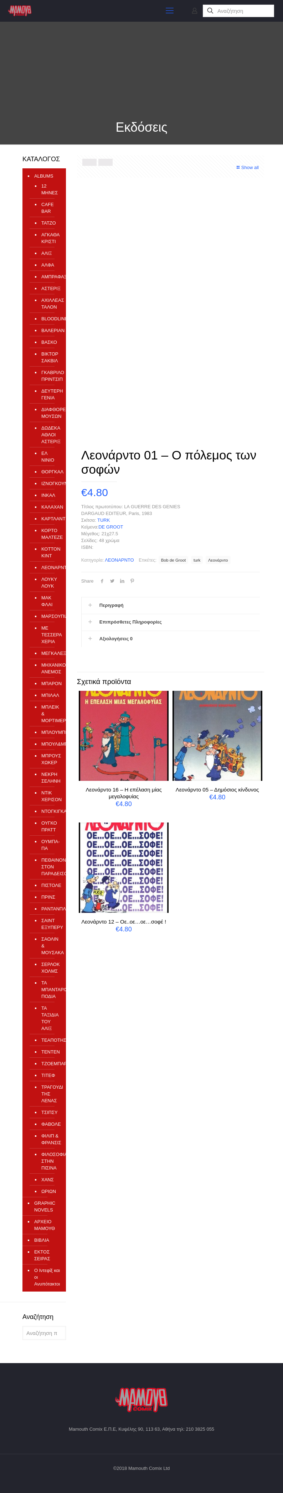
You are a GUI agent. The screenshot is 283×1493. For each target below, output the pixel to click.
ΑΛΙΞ (46, 253)
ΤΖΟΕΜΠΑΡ (50, 1063)
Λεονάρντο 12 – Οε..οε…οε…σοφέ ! (123, 922)
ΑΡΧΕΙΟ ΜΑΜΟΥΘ (44, 1225)
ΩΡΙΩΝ (48, 1191)
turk (197, 560)
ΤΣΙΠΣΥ (49, 1112)
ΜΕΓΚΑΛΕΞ (50, 653)
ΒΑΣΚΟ (49, 342)
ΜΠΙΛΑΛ (50, 695)
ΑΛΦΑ (47, 265)
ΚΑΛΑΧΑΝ (50, 507)
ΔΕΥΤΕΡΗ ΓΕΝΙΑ (50, 394)
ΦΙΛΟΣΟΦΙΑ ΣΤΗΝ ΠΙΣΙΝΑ (50, 1161)
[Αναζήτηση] (238, 11)
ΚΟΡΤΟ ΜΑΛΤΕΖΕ (50, 534)
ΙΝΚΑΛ (48, 495)
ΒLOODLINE (50, 318)
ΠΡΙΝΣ (48, 897)
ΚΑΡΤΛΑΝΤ (50, 518)
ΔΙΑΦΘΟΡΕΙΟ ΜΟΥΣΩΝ (50, 413)
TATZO (48, 223)
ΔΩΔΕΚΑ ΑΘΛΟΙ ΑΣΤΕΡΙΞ (50, 434)
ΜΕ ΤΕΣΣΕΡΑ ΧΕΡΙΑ (50, 634)
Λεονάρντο (218, 560)
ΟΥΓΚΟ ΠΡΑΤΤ (49, 826)
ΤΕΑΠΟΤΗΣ (50, 1040)
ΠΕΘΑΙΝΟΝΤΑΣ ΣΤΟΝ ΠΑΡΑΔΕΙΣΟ (50, 866)
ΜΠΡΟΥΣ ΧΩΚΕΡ (50, 759)
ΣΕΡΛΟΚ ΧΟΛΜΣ (50, 968)
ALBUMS (43, 176)
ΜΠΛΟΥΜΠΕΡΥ (50, 732)
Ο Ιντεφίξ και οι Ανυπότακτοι (47, 1277)
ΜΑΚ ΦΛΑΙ (46, 601)
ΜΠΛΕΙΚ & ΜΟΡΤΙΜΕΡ (50, 713)
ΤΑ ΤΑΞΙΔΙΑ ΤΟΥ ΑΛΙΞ (49, 1018)
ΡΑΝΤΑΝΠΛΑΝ (50, 908)
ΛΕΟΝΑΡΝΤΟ (119, 560)
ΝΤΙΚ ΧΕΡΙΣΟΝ (50, 796)
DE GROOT (110, 527)
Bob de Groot (173, 560)
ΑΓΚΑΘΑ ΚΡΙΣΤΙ (50, 238)
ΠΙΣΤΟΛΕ (50, 885)
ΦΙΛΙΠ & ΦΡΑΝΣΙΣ (50, 1139)
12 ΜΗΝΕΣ (49, 189)
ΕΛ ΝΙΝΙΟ (47, 457)
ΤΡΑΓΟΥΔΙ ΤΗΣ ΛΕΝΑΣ (50, 1093)
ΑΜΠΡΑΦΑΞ (50, 276)
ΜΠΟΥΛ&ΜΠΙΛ (50, 744)
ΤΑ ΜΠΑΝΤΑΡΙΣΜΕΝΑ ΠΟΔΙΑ (50, 989)
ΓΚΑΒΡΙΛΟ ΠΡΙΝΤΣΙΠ (50, 376)
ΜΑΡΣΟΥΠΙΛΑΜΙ (50, 616)
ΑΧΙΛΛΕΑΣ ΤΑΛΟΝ (50, 304)
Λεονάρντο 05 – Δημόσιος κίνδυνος (217, 790)
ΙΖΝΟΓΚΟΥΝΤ (50, 483)
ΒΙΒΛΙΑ (41, 1240)
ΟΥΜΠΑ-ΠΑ (50, 845)
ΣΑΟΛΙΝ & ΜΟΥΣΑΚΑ (50, 945)
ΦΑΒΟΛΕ (50, 1124)
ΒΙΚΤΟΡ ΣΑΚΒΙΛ (49, 357)
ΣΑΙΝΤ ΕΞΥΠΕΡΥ (50, 924)
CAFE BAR (47, 208)
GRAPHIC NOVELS (44, 1206)
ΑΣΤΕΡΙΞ (50, 288)
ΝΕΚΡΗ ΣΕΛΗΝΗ (50, 778)
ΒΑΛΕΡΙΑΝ (50, 330)
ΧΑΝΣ (47, 1179)
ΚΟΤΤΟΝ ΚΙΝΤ (50, 552)
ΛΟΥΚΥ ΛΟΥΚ (49, 583)
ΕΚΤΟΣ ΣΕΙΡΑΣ (42, 1255)
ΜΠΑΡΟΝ (50, 683)
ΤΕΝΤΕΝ (50, 1052)
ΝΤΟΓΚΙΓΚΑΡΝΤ (50, 811)
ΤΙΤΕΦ (48, 1075)
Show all (247, 167)
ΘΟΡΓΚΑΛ (50, 471)
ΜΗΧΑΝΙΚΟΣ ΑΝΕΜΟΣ (50, 668)
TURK (103, 520)
